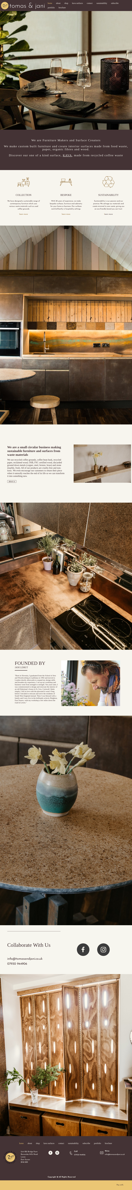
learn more (23, 214)
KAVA (67, 155)
